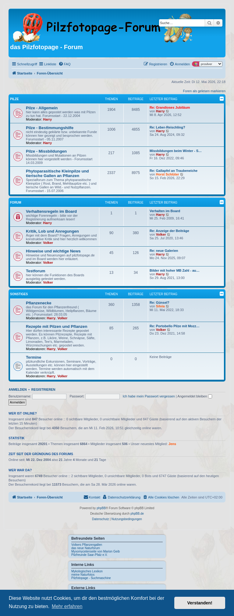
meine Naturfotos (82, 574)
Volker (48, 243)
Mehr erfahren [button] (67, 606)
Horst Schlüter (167, 174)
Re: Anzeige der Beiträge (169, 231)
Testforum (35, 271)
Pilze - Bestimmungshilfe (49, 127)
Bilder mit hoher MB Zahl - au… (175, 270)
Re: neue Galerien (164, 250)
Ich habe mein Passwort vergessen (149, 396)
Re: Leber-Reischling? (167, 127)
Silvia (160, 306)
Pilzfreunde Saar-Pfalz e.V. (89, 554)
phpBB (101, 508)
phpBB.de (137, 513)
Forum (15, 202)
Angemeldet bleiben (194, 396)
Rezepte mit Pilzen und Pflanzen (56, 326)
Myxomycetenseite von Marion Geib (95, 551)
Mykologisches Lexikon (87, 571)
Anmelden (18, 389)
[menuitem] (64, 64)
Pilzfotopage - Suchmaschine (91, 578)
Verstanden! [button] (199, 602)
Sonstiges (19, 294)
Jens (172, 444)
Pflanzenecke (38, 303)
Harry (47, 119)
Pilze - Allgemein (42, 108)
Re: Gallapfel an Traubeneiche (173, 170)
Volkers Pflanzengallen (86, 544)
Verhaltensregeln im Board (51, 211)
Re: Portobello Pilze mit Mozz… (175, 326)
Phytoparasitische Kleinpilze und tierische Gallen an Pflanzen (57, 173)
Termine (33, 357)
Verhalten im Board (165, 211)
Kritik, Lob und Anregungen (52, 231)
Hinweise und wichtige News (53, 251)
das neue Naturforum (85, 548)
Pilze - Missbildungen (46, 151)
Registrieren (43, 389)
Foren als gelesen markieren (204, 91)
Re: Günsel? (159, 302)
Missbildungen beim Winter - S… (176, 151)
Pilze (14, 99)
